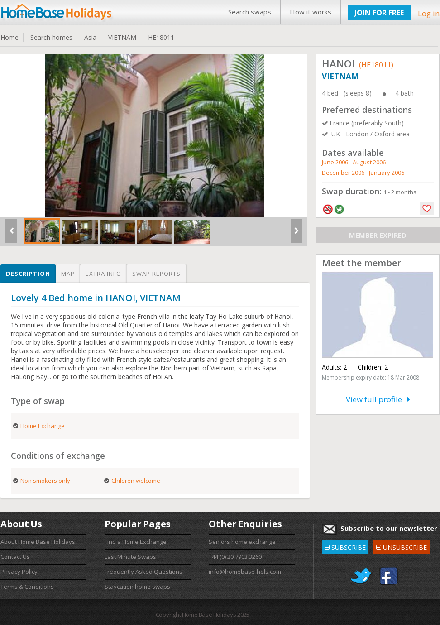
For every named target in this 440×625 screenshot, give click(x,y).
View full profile (378, 399)
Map (68, 273)
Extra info (103, 273)
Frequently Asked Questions (143, 571)
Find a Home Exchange (136, 542)
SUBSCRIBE (345, 546)
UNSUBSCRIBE (401, 546)
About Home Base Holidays (37, 542)
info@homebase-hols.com (245, 571)
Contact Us (15, 557)
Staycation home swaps (137, 586)
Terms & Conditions (27, 586)
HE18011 (161, 37)
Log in (429, 13)
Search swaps (249, 11)
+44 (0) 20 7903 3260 (235, 557)
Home (9, 37)
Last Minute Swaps (130, 557)
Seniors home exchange (242, 542)
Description (28, 273)
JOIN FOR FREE (379, 13)
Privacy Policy (19, 571)
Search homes (51, 37)
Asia (90, 37)
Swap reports (156, 273)
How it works (310, 11)
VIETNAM (122, 37)
